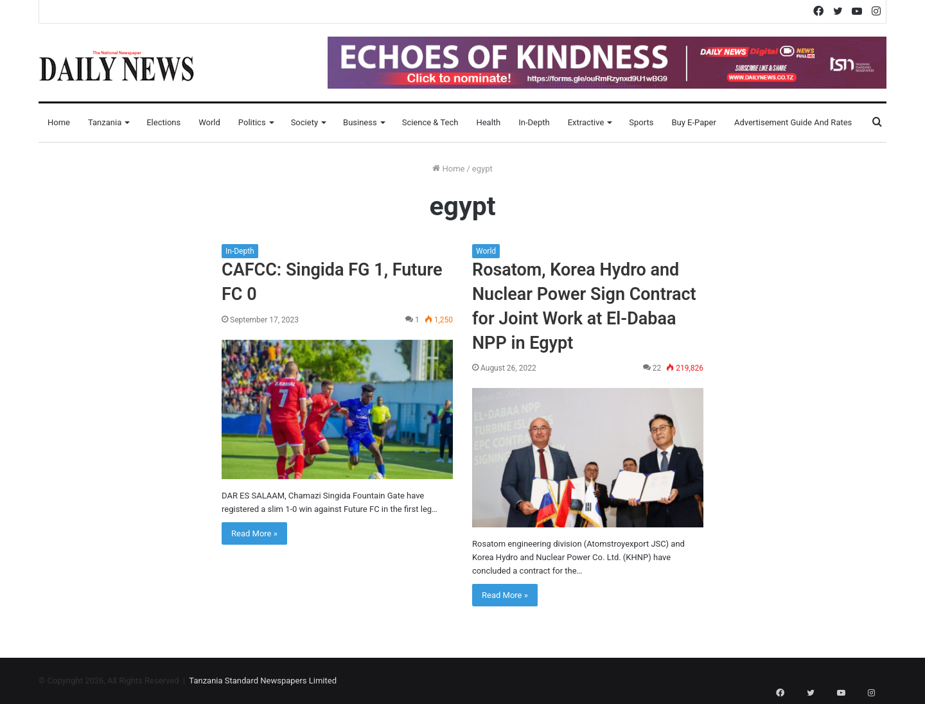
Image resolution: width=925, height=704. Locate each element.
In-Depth (533, 122)
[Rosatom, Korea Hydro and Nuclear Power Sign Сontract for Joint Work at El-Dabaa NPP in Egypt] (587, 457)
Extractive (586, 122)
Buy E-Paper (693, 122)
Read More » (254, 533)
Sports (641, 122)
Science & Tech (430, 122)
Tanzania (104, 122)
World (209, 122)
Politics (252, 122)
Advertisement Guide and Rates (793, 122)
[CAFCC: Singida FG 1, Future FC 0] (337, 409)
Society (304, 122)
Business (360, 122)
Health (488, 122)
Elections (163, 122)
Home (59, 122)
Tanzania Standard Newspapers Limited (263, 680)
